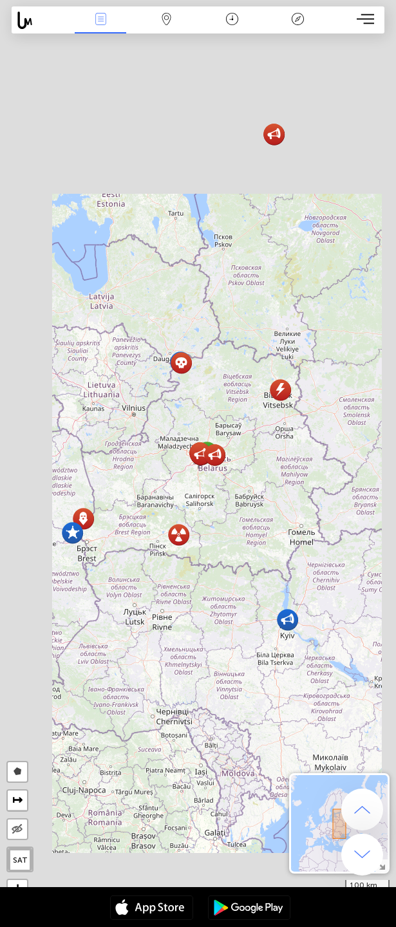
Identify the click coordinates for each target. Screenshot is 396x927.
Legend (298, 20)
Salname (232, 20)
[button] (72, 532)
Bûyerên (100, 20)
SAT (20, 860)
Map (166, 20)
